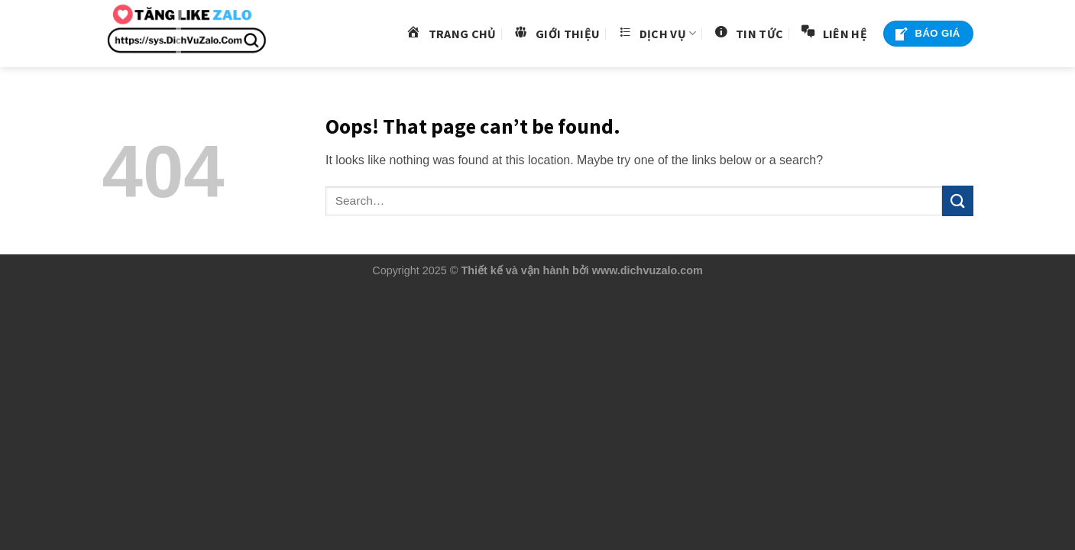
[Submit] (957, 200)
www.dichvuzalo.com (647, 270)
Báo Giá (926, 34)
